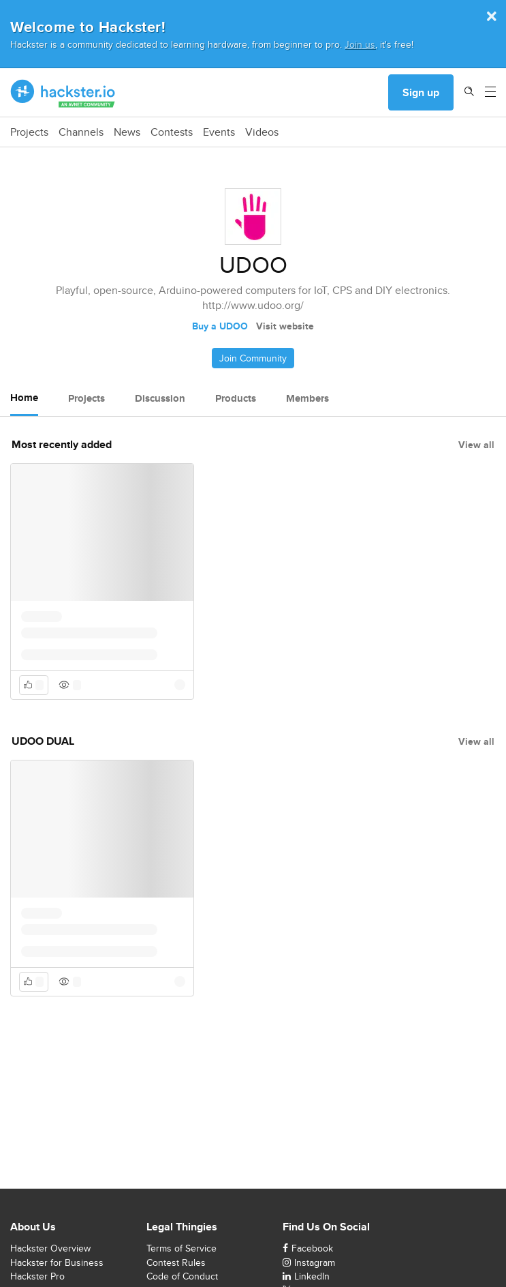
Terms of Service (181, 1248)
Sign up (420, 92)
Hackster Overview (50, 1248)
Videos (262, 132)
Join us (360, 44)
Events (219, 132)
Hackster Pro (37, 1276)
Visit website (285, 326)
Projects (29, 132)
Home (24, 397)
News (127, 132)
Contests (172, 132)
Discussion (160, 398)
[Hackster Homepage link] (63, 92)
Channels (81, 132)
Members (307, 398)
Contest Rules (176, 1262)
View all (476, 445)
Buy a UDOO (220, 326)
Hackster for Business (57, 1262)
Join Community (253, 358)
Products (235, 398)
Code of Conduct (182, 1276)
